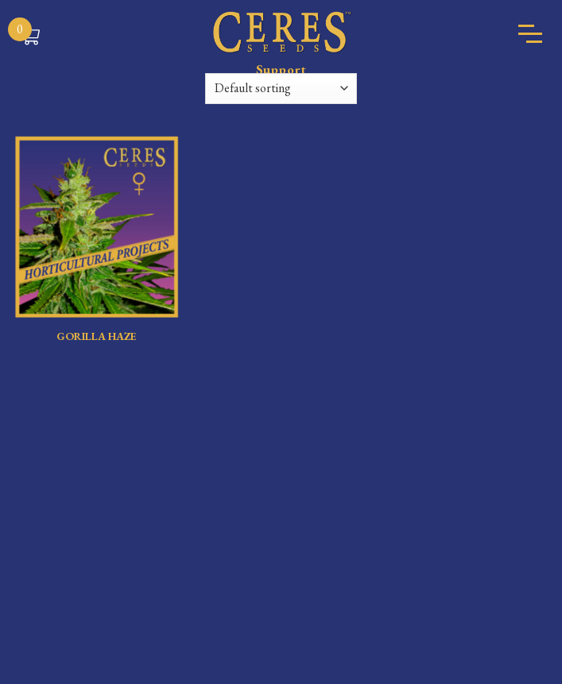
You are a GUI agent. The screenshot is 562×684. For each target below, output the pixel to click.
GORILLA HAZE (96, 336)
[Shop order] (281, 88)
